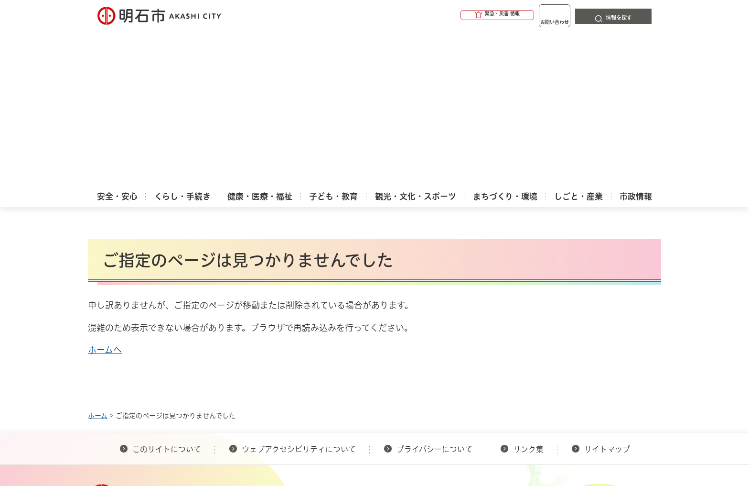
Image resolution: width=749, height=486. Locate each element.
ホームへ (105, 193)
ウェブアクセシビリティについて (299, 293)
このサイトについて (166, 293)
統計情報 (403, 438)
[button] (460, 15)
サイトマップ (607, 293)
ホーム (97, 259)
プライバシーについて (434, 293)
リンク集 (528, 293)
